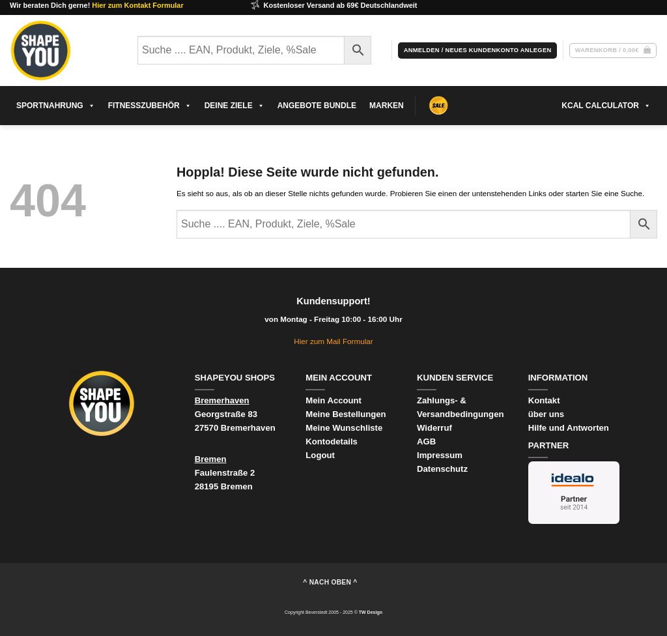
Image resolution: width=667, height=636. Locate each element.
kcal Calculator (606, 106)
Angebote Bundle (316, 105)
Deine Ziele (234, 106)
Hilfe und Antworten (568, 428)
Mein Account (333, 400)
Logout (319, 455)
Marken (386, 105)
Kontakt (544, 400)
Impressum (439, 455)
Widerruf (436, 428)
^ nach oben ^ (330, 582)
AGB (426, 441)
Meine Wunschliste (343, 428)
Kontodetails (331, 441)
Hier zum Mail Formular (333, 341)
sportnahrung (55, 106)
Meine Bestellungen (345, 414)
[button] (478, 50)
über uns (546, 414)
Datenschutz (442, 469)
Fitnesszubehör (150, 106)
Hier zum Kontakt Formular (137, 5)
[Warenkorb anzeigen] (613, 50)
